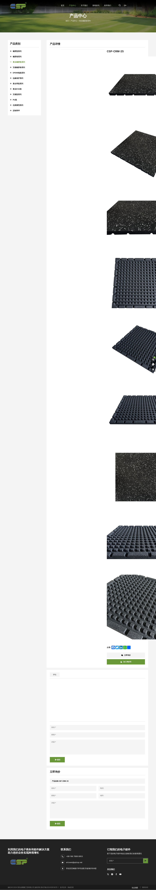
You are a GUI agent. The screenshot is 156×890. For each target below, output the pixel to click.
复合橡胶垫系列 (85, 21)
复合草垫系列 (18, 83)
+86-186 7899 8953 (74, 856)
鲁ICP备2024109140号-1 (49, 887)
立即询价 (126, 655)
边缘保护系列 (18, 78)
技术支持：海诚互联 (67, 887)
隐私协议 (145, 887)
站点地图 (135, 887)
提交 (57, 759)
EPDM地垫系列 (19, 73)
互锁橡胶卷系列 (19, 67)
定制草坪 (16, 110)
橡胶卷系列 (17, 56)
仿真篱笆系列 (18, 105)
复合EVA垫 (17, 89)
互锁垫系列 (17, 94)
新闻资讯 (94, 5)
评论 (54, 675)
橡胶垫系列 (17, 51)
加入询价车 (125, 661)
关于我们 (83, 5)
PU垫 (15, 100)
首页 (61, 5)
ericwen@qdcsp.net (74, 862)
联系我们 (106, 5)
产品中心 (71, 5)
